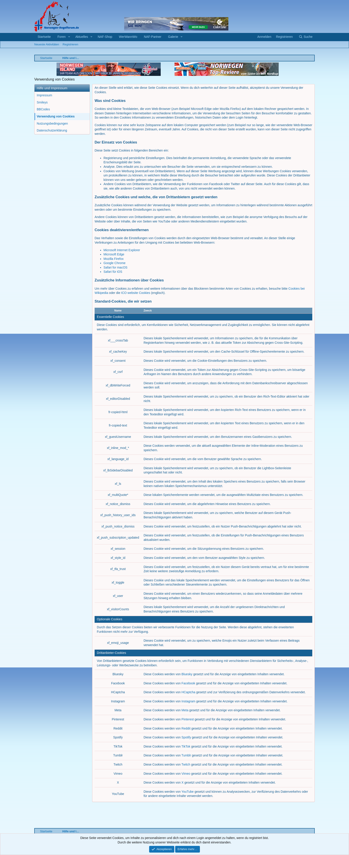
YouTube (187, 791)
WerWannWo (128, 36)
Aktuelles (81, 36)
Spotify (186, 737)
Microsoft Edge (113, 254)
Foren (61, 36)
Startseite (44, 36)
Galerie (173, 36)
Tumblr (186, 755)
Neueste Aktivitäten (46, 44)
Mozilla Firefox (113, 259)
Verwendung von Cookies (56, 116)
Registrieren (70, 44)
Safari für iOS (112, 271)
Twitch (185, 764)
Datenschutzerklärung (52, 130)
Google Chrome (114, 263)
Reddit (185, 728)
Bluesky (186, 674)
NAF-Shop (105, 36)
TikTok (185, 746)
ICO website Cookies (135, 293)
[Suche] (305, 37)
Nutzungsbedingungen (52, 123)
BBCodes (43, 109)
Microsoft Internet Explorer (121, 250)
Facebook (188, 683)
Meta (184, 710)
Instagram (188, 701)
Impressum (44, 95)
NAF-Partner (152, 36)
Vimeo (185, 773)
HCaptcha (188, 692)
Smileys (42, 102)
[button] (69, 37)
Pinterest (187, 719)
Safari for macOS (115, 267)
